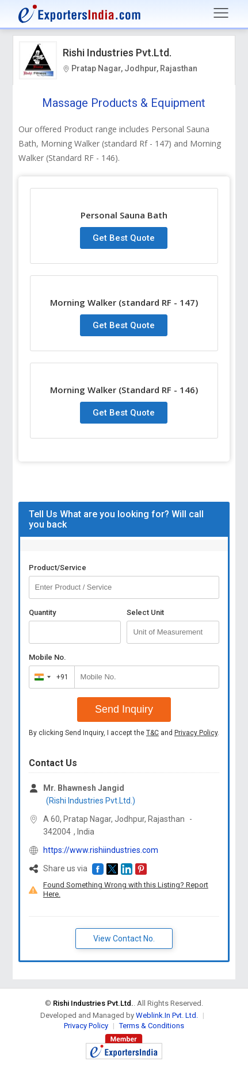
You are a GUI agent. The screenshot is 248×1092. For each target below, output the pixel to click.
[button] (98, 869)
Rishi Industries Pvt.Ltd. (117, 53)
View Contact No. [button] (124, 938)
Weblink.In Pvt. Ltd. (167, 1015)
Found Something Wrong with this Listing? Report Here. (125, 889)
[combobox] (49, 677)
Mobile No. (47, 657)
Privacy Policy (196, 733)
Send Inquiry (124, 709)
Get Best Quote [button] (124, 238)
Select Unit (145, 612)
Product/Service (57, 567)
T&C (152, 733)
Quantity (42, 612)
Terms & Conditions (151, 1025)
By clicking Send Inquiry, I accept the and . (124, 733)
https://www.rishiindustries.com (100, 850)
